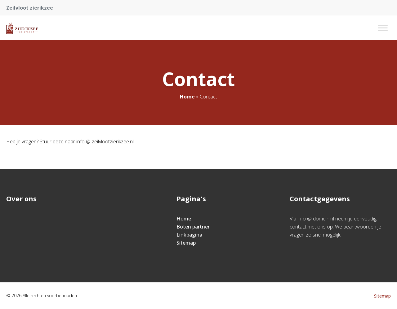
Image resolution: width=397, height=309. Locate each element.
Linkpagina (189, 234)
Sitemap (186, 242)
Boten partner (193, 226)
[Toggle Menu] (383, 28)
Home (187, 96)
